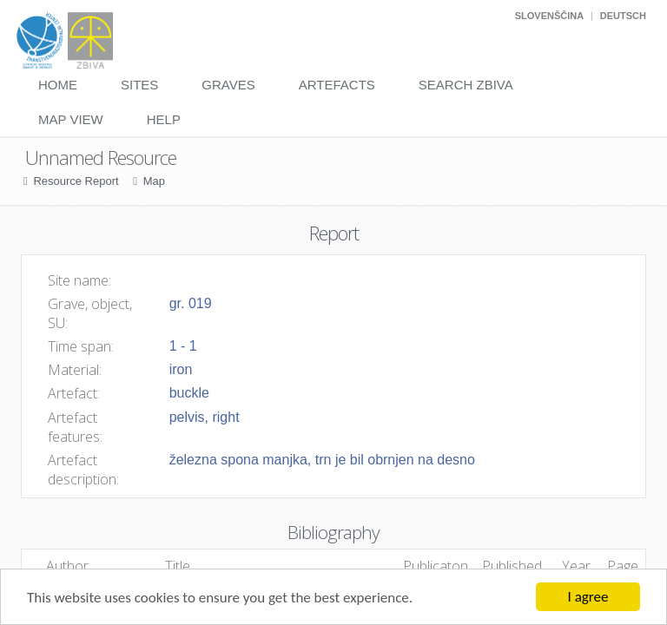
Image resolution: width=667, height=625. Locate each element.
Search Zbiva (466, 84)
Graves (227, 84)
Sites (139, 84)
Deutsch (623, 15)
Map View (70, 119)
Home (57, 84)
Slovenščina (549, 15)
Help (164, 119)
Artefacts (337, 84)
